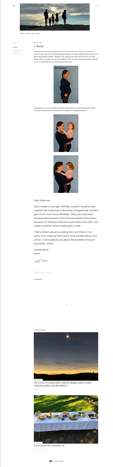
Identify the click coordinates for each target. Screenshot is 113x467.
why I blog (35, 33)
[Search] (97, 5)
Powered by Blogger (56, 461)
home (22, 33)
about (27, 33)
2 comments (41, 449)
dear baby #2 (17, 50)
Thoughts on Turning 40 (49, 445)
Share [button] (15, 43)
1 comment (41, 389)
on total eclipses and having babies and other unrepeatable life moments (62, 384)
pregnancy (16, 53)
